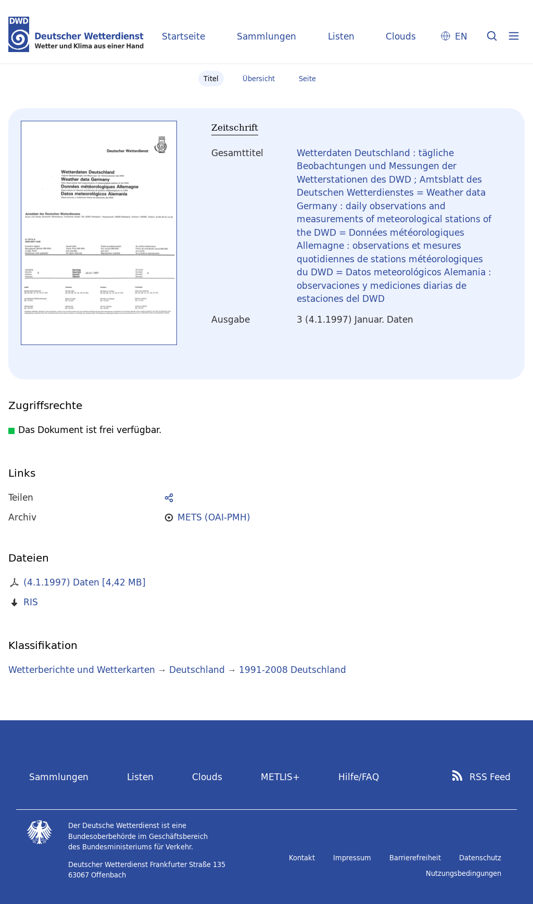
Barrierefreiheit (415, 857)
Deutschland (197, 669)
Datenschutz (480, 857)
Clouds (401, 36)
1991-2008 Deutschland (292, 669)
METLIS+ (280, 776)
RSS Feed (490, 777)
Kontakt (302, 857)
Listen (341, 36)
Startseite (183, 36)
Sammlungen (266, 36)
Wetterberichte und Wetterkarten (81, 669)
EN (461, 36)
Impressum (352, 857)
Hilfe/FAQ (358, 776)
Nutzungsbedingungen (463, 873)
